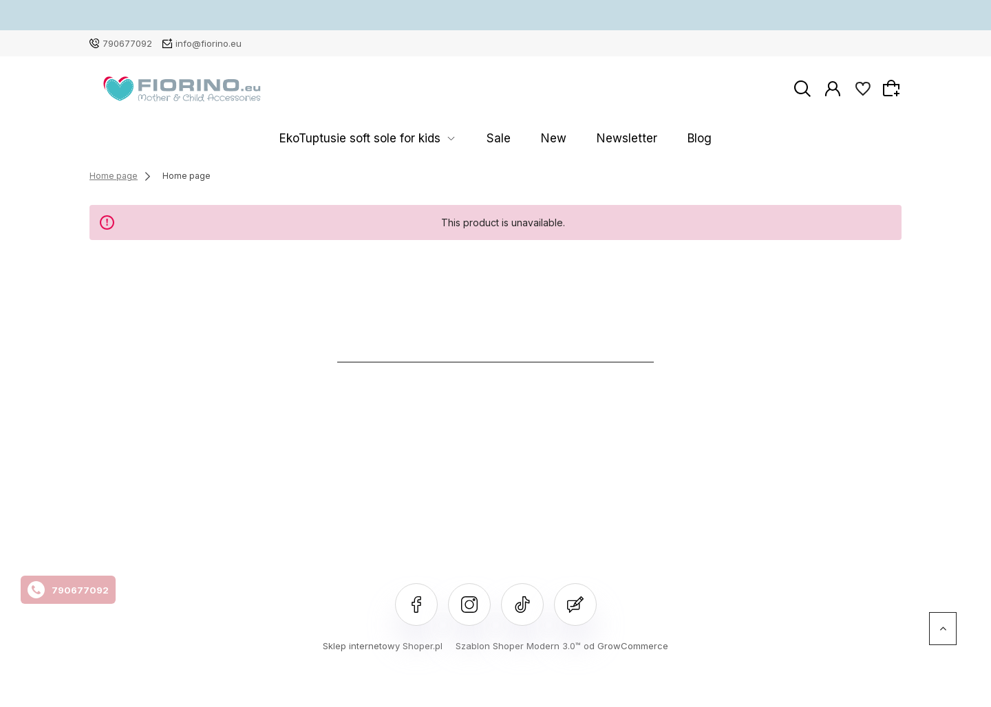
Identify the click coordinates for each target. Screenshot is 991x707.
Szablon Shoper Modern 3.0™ (518, 645)
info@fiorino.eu (208, 43)
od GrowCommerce (626, 645)
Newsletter (601, 138)
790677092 (127, 43)
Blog (654, 138)
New (547, 138)
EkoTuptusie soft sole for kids (397, 138)
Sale (510, 138)
